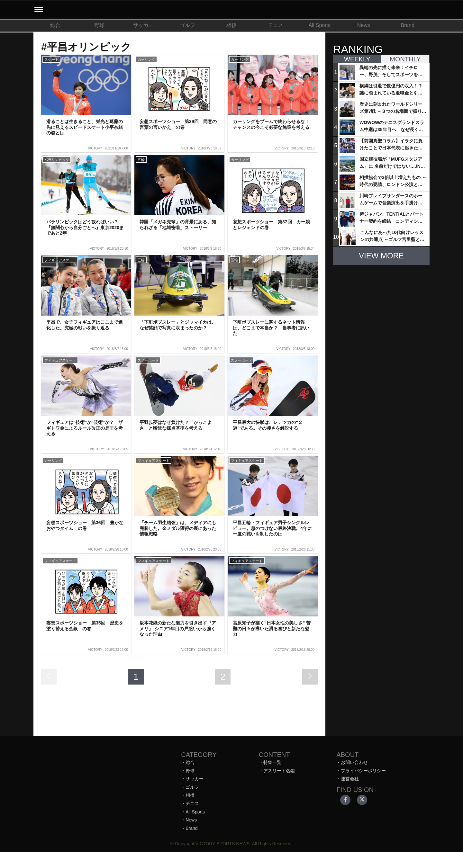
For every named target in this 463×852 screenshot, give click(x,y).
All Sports (320, 25)
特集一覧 (272, 762)
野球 (99, 25)
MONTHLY (405, 59)
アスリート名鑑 (279, 770)
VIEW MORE (381, 255)
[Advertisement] (381, 310)
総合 (55, 25)
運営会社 (350, 778)
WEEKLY (357, 59)
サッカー (143, 25)
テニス (275, 25)
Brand (407, 25)
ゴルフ (187, 25)
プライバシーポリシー (363, 770)
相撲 (231, 25)
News (363, 25)
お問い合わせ (354, 762)
